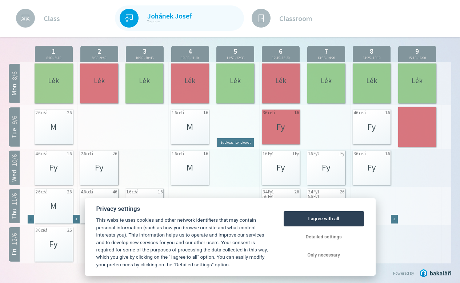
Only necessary (323, 255)
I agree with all (323, 218)
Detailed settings (324, 236)
